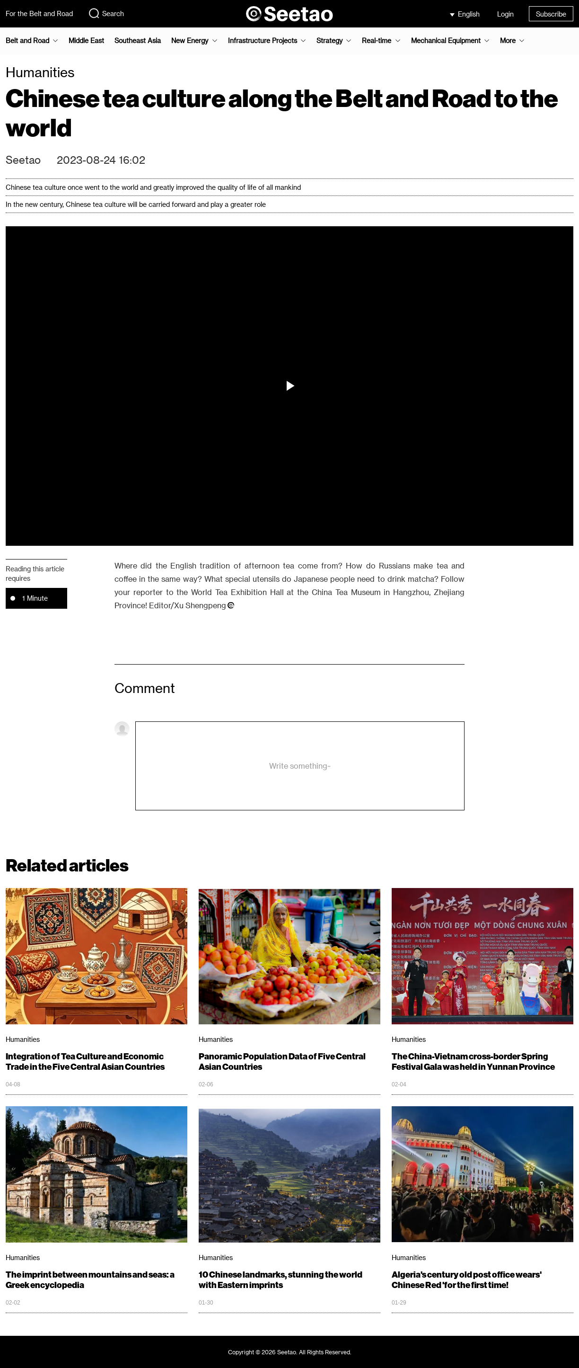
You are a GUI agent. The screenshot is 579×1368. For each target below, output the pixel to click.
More (508, 40)
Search (106, 13)
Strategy (329, 40)
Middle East (86, 40)
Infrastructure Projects (262, 40)
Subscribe (551, 14)
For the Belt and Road (39, 13)
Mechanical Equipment (446, 40)
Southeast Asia (137, 40)
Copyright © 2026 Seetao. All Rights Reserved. (289, 1352)
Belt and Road (27, 40)
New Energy (189, 40)
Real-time (376, 40)
